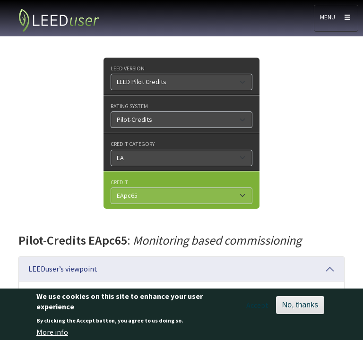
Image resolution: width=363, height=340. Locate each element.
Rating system (129, 105)
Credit (119, 181)
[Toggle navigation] (336, 18)
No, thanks (300, 307)
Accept (257, 307)
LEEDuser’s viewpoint (62, 268)
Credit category (133, 143)
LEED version (128, 68)
